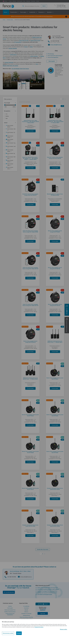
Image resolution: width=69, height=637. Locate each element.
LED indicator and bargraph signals (44, 594)
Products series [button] (13, 12)
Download (33, 1)
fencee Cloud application (53, 57)
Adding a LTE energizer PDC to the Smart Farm (47, 591)
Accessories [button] (41, 12)
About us (14, 1)
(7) (10, 126)
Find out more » (49, 16)
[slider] (4, 105)
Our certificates (26, 606)
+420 (61, 6)
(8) (11, 129)
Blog (24, 1)
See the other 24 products (42, 549)
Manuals (26, 609)
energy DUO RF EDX (35, 40)
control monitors (34, 56)
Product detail (30, 130)
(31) (11, 147)
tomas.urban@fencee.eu (56, 44)
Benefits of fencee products (10, 611)
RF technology (17, 42)
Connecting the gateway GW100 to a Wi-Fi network (48, 589)
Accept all (19, 633)
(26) (11, 154)
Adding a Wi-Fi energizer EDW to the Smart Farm (47, 587)
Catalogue (28, 1)
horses (26, 46)
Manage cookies (63, 629)
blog (37, 64)
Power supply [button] (23, 12)
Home (10, 1)
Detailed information (39, 627)
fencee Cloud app (9, 62)
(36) (10, 161)
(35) (10, 164)
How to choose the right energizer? (55, 55)
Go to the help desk (9, 592)
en (5, 1)
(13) (11, 143)
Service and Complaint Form (10, 609)
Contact (37, 1)
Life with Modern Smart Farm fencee (20, 68)
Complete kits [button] (32, 12)
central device (13, 54)
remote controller (13, 48)
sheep (31, 46)
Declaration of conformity (26, 613)
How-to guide (19, 1)
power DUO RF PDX (23, 40)
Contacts (10, 606)
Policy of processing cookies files (26, 617)
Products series (10, 19)
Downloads (26, 608)
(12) (10, 136)
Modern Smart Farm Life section (10, 65)
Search (44, 6)
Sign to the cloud (42, 614)
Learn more (8, 85)
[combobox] (30, 6)
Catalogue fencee (26, 615)
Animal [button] (5, 12)
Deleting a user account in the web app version (47, 592)
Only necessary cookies (8, 633)
